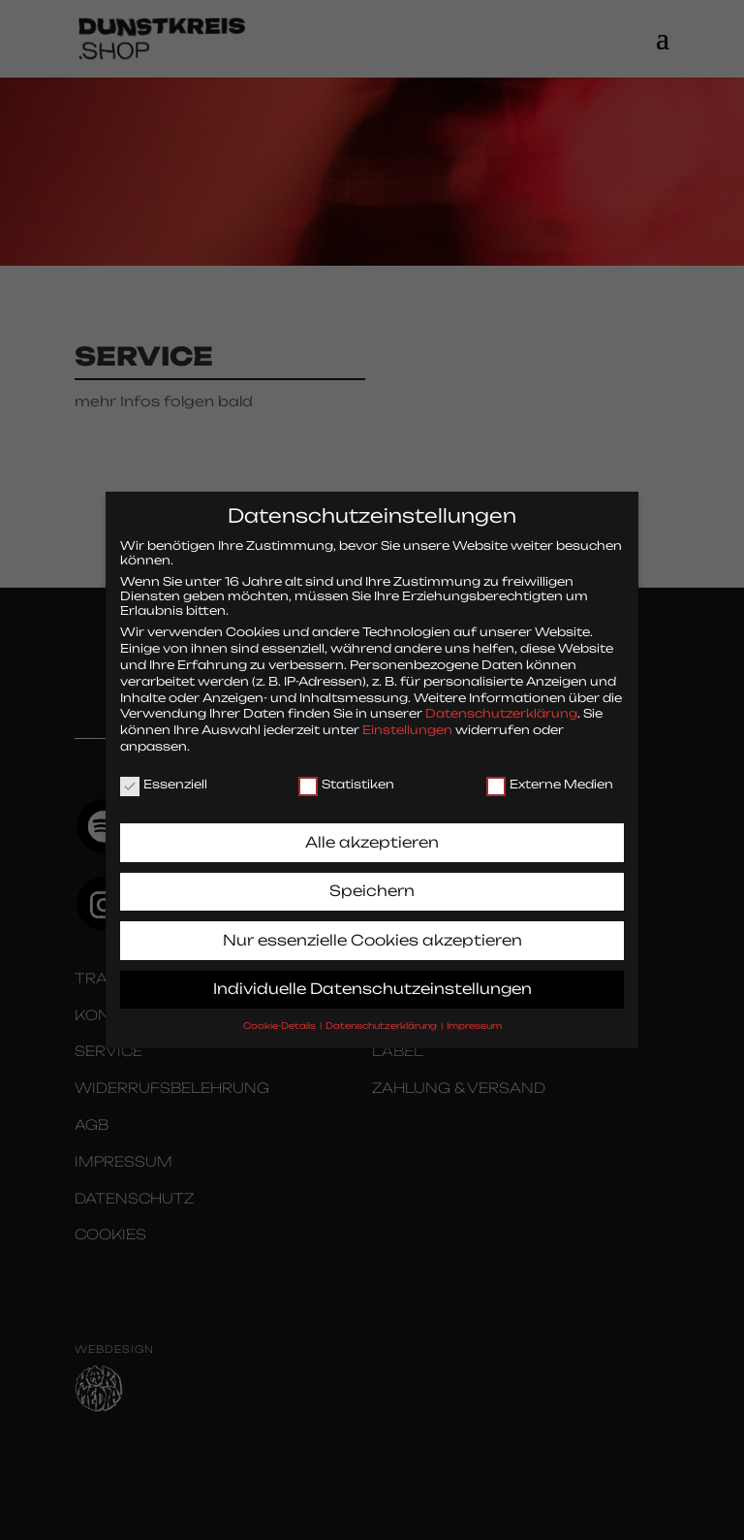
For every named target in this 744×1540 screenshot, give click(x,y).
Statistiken (346, 777)
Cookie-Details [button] (280, 1017)
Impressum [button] (474, 1017)
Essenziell (163, 777)
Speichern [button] (372, 884)
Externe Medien (549, 777)
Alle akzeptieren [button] (372, 834)
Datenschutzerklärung (501, 706)
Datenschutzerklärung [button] (382, 1017)
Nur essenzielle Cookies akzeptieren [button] (372, 932)
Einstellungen (407, 723)
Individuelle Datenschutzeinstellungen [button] (372, 982)
